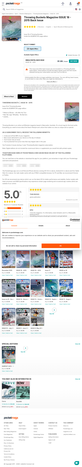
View (3, 275)
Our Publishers (8, 440)
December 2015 (7, 270)
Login (49, 442)
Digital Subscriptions (7, 13)
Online (35, 431)
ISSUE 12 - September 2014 (51, 299)
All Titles (6, 426)
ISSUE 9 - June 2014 (22, 328)
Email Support (22, 428)
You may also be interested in (16, 379)
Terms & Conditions (9, 454)
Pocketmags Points (39, 434)
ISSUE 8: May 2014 (37, 328)
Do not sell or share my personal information (21, 246)
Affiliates (50, 428)
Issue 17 (47, 270)
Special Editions (10, 344)
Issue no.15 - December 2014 (8, 299)
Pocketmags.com (68, 428)
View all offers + (52, 82)
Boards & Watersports (25, 13)
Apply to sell (51, 440)
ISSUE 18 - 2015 (54, 13)
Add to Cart (9, 275)
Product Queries (52, 426)
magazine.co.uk (67, 431)
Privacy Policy (7, 446)
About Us (65, 426)
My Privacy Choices (9, 460)
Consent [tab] (14, 225)
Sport (16, 13)
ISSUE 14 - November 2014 (22, 299)
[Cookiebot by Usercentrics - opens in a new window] (71, 220)
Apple (35, 426)
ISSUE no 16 (63, 270)
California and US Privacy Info (8, 450)
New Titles (7, 428)
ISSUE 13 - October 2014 (37, 299)
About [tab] (68, 225)
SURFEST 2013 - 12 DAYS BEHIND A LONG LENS (8, 366)
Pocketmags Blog (8, 437)
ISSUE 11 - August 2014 (65, 299)
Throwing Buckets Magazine (40, 13)
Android (36, 428)
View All (77, 344)
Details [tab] (41, 225)
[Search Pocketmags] (4, 9)
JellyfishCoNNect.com (69, 434)
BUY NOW (74, 61)
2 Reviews (40, 27)
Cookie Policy (7, 457)
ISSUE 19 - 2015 (21, 270)
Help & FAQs (22, 426)
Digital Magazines (38, 437)
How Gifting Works (24, 437)
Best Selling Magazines (10, 431)
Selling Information (53, 437)
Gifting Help (22, 440)
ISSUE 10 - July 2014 (8, 328)
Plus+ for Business (9, 443)
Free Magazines (8, 434)
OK (60, 246)
